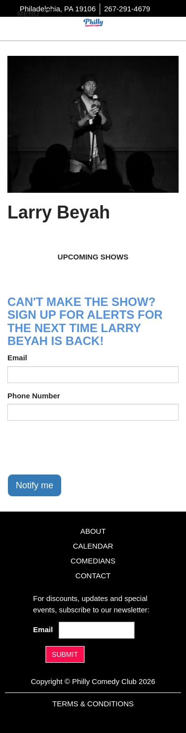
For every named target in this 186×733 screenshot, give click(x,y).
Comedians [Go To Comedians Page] (93, 561)
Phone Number (33, 395)
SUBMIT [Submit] (65, 654)
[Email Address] (97, 630)
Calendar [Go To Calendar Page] (93, 546)
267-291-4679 (127, 8)
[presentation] (82, 447)
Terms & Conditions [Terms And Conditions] (93, 703)
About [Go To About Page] (93, 531)
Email (17, 357)
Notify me (34, 485)
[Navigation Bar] (49, 13)
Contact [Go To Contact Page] (93, 575)
